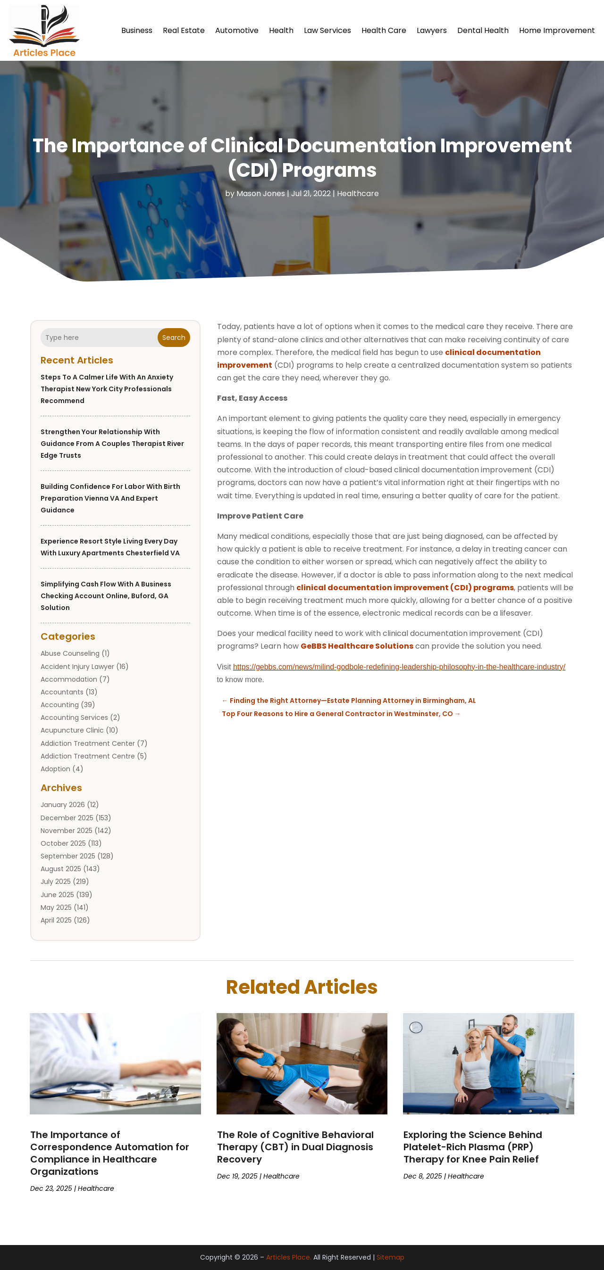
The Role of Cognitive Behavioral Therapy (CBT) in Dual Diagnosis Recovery (295, 1147)
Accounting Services (74, 717)
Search (173, 337)
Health (281, 30)
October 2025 (63, 843)
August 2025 (61, 869)
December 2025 (67, 818)
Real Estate (184, 30)
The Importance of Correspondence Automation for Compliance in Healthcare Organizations (109, 1153)
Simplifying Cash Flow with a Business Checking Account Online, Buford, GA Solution (106, 595)
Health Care (383, 30)
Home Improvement (557, 30)
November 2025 (66, 830)
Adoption (55, 769)
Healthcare (358, 193)
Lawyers (432, 30)
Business (136, 30)
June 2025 (57, 894)
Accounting (60, 704)
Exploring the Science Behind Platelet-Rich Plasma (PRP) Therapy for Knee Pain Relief (472, 1147)
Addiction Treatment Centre (88, 756)
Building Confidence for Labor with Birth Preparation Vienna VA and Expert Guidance (110, 498)
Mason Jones (260, 193)
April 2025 (56, 920)
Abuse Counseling (70, 653)
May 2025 (56, 907)
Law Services (327, 30)
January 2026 (63, 804)
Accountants (62, 692)
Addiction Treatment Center (88, 743)
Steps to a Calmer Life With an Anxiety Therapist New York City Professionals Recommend (107, 388)
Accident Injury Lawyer (77, 666)
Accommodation (69, 679)
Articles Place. (288, 1257)
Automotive (237, 30)
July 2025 (56, 881)
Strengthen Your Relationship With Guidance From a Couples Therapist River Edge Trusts (112, 443)
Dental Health (483, 30)
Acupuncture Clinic (72, 730)
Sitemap (390, 1257)
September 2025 (68, 856)
